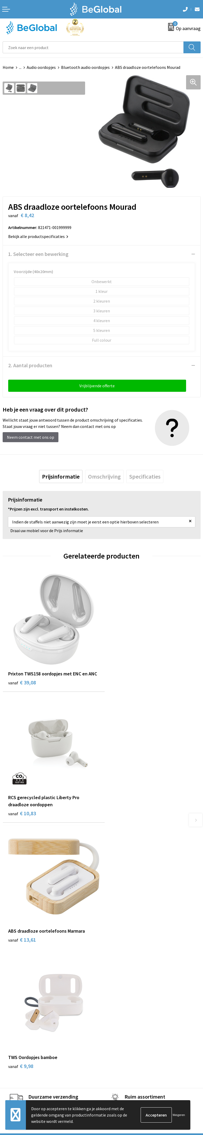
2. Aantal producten (30, 365)
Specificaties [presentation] (144, 476)
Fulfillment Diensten (123, 914)
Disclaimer (12, 1028)
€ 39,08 (22, 686)
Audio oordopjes (41, 67)
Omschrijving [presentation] (104, 476)
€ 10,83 (121, 686)
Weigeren (179, 1115)
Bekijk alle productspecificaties (38, 236)
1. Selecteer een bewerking (38, 254)
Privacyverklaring (18, 1020)
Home (8, 67)
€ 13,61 (22, 808)
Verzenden (187, 1074)
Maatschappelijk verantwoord (131, 906)
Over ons (112, 898)
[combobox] (93, 47)
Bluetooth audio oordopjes (85, 67)
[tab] (60, 476)
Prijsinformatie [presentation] (61, 476)
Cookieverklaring (18, 1012)
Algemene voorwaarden (24, 1004)
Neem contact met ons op (30, 437)
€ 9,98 (119, 808)
